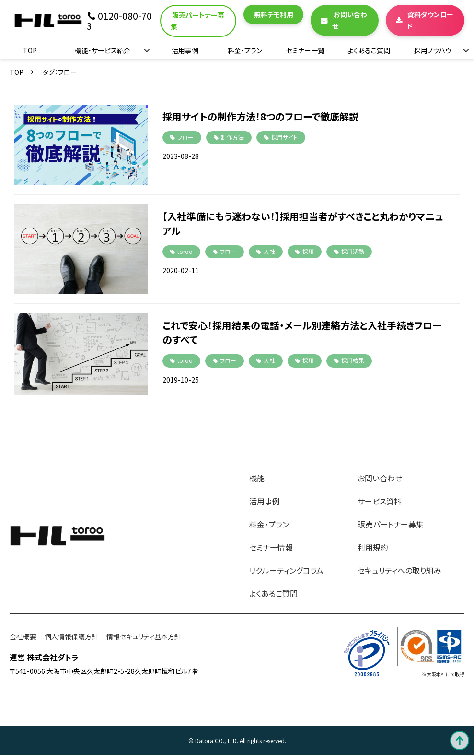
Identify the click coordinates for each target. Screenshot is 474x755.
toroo (185, 251)
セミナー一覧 (305, 50)
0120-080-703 (119, 21)
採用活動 (352, 251)
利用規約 (373, 547)
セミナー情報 (271, 547)
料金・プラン (245, 50)
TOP (30, 50)
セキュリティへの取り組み (399, 570)
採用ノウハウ (432, 50)
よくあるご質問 (368, 50)
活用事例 (185, 50)
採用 (308, 251)
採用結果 (352, 360)
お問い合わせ (349, 20)
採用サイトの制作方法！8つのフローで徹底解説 (260, 116)
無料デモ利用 (273, 14)
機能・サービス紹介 (102, 50)
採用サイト (284, 137)
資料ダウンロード (430, 20)
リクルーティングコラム (286, 570)
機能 (257, 478)
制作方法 (232, 137)
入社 (269, 251)
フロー (185, 137)
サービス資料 (380, 501)
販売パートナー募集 (197, 21)
